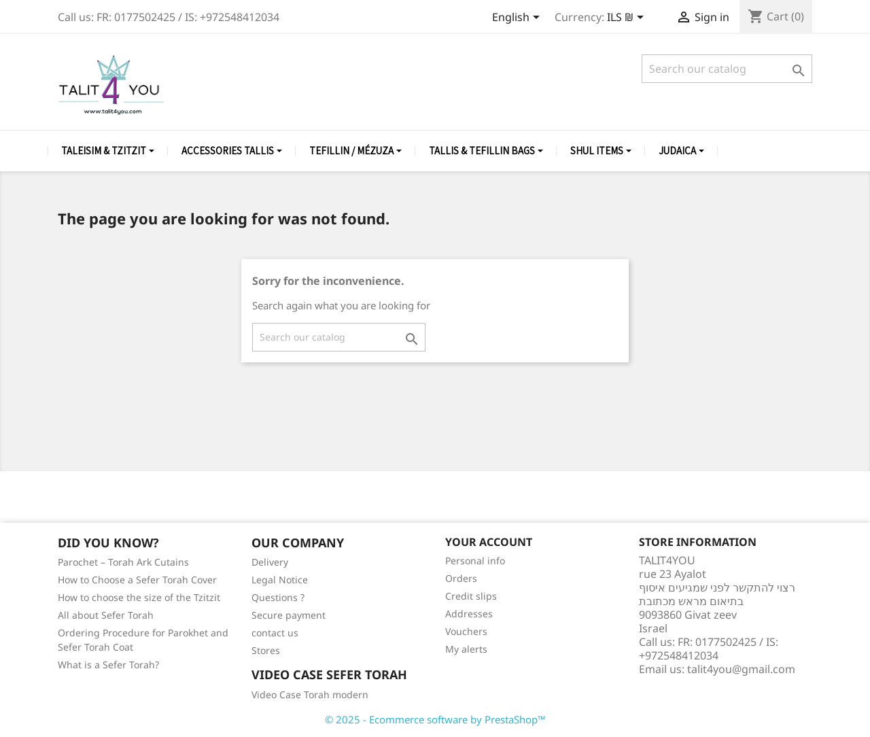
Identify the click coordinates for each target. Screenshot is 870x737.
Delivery (269, 561)
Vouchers (466, 631)
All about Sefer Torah (106, 615)
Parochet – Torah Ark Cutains (123, 561)
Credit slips (471, 595)
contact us (274, 632)
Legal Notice (279, 579)
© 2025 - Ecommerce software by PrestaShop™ (435, 719)
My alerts (466, 648)
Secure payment (288, 615)
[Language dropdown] (518, 18)
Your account (488, 541)
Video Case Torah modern (309, 694)
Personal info (475, 560)
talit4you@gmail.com (741, 669)
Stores (265, 650)
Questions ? (277, 597)
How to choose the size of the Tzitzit (139, 597)
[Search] (727, 68)
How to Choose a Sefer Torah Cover (137, 579)
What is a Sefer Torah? (108, 664)
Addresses (469, 613)
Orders (461, 578)
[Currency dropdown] (627, 18)
